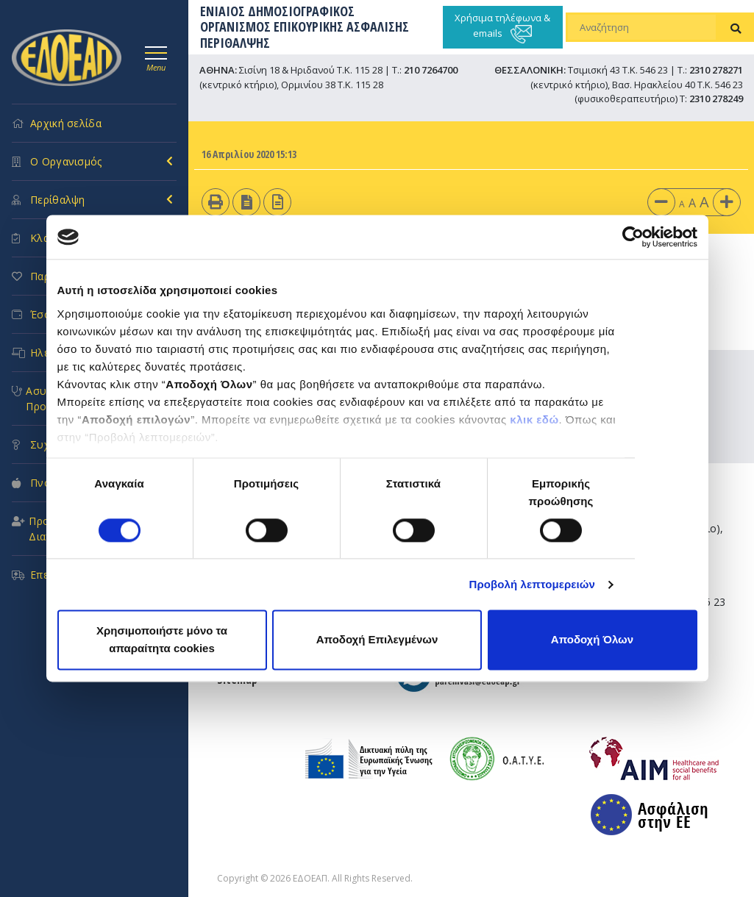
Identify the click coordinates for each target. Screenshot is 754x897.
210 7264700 (431, 69)
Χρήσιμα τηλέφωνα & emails (502, 27)
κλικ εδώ (534, 419)
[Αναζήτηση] (642, 27)
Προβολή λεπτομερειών (532, 584)
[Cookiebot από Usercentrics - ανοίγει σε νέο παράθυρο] (633, 237)
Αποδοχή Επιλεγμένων (377, 640)
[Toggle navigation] (156, 56)
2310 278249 (716, 98)
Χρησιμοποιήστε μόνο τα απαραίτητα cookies (161, 640)
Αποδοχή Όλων (592, 640)
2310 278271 (716, 69)
